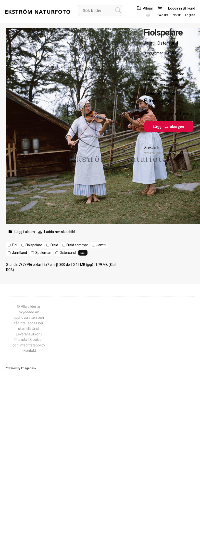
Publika (149, 74)
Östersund (68, 253)
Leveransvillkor (28, 334)
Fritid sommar (77, 245)
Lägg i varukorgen (168, 126)
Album (148, 8)
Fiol (14, 245)
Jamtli (101, 245)
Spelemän (43, 253)
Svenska (162, 15)
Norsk (177, 15)
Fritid (54, 245)
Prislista (20, 339)
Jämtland (19, 253)
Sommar (177, 74)
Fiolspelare (33, 245)
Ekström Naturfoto (38, 11)
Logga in (175, 8)
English (190, 15)
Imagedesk (28, 368)
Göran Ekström (172, 79)
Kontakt (30, 350)
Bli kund (189, 8)
